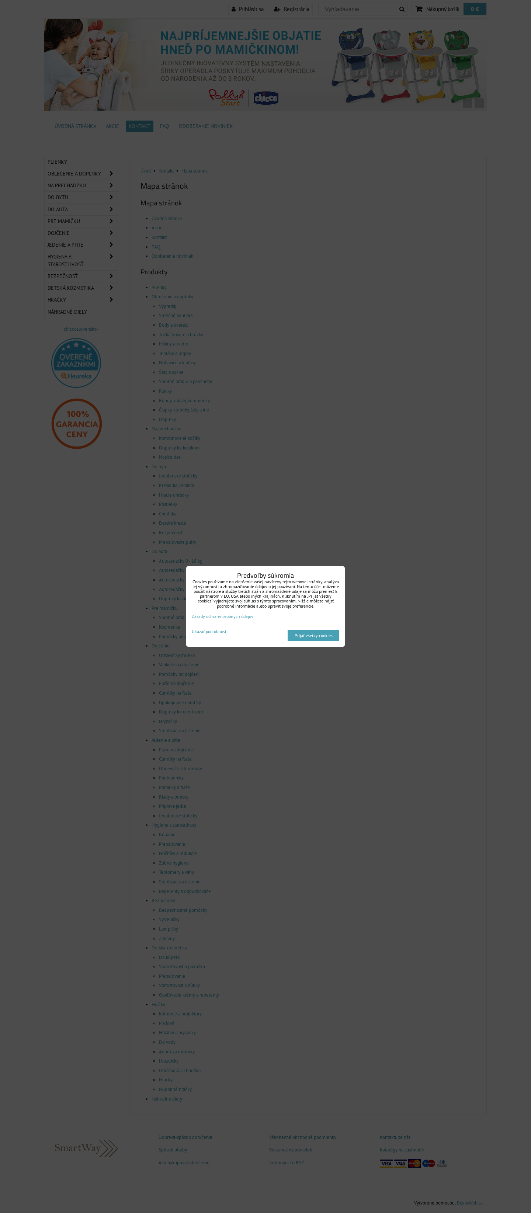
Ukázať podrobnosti (210, 631)
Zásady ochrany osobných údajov (222, 616)
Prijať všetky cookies (314, 635)
